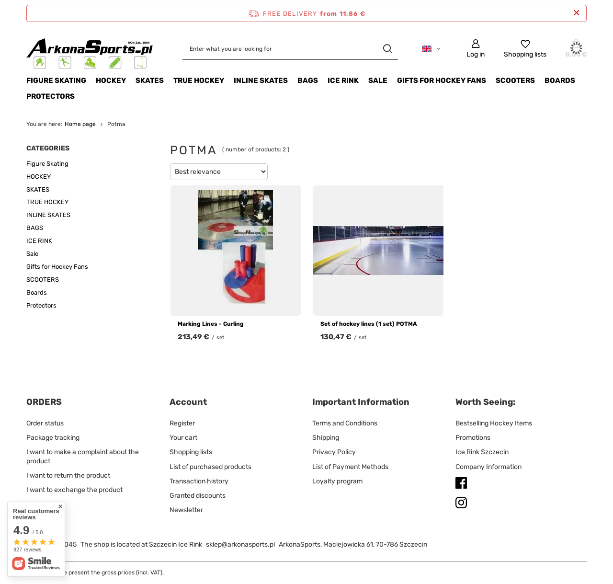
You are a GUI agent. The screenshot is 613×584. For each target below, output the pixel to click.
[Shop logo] (90, 48)
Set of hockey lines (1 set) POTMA (368, 324)
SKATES (150, 80)
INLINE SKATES (261, 80)
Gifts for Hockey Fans (441, 80)
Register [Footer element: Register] (182, 423)
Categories (47, 148)
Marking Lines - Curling (211, 324)
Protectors (50, 96)
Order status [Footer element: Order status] (45, 423)
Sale (377, 80)
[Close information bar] (576, 13)
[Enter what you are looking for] (290, 48)
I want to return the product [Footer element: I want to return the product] (68, 475)
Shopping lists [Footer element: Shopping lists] (191, 452)
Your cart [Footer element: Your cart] (183, 438)
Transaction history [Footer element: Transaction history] (199, 481)
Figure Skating (56, 80)
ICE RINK (343, 80)
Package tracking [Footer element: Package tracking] (52, 438)
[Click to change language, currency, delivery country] (431, 49)
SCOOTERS (515, 80)
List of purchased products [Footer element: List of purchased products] (210, 467)
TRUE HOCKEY (198, 80)
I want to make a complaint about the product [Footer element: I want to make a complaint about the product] (82, 456)
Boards (560, 80)
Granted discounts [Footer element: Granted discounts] (198, 496)
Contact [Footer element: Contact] (38, 504)
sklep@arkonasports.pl (240, 544)
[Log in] (475, 48)
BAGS (307, 80)
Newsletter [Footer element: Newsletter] (186, 510)
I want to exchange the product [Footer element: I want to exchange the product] (74, 490)
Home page (80, 124)
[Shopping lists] (525, 48)
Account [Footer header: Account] (188, 402)
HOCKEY (111, 80)
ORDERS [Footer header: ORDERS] (44, 402)
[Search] (387, 48)
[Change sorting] (219, 171)
